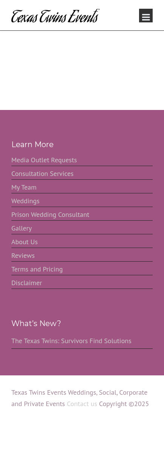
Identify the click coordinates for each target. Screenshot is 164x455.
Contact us (82, 403)
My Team (24, 187)
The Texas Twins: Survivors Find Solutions (71, 340)
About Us (24, 241)
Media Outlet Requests (44, 159)
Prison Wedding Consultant (50, 214)
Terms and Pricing (37, 269)
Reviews (23, 255)
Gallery (21, 228)
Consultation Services (42, 173)
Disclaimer (26, 282)
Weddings (25, 200)
